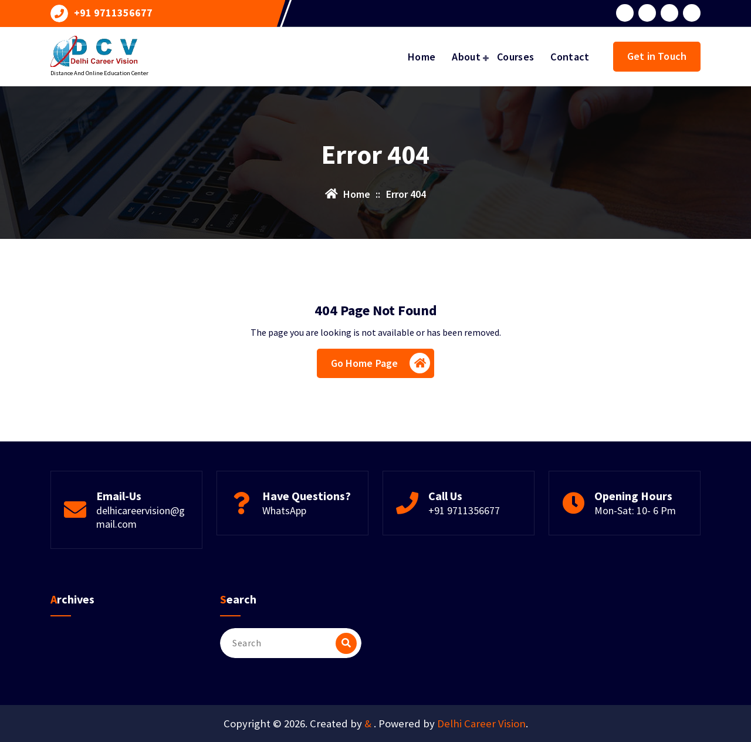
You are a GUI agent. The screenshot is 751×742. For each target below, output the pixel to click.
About (466, 56)
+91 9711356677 (113, 12)
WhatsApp (284, 510)
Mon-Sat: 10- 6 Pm (635, 510)
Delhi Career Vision (481, 723)
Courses (515, 56)
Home (421, 56)
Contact (569, 56)
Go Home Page (381, 363)
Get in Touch (656, 56)
